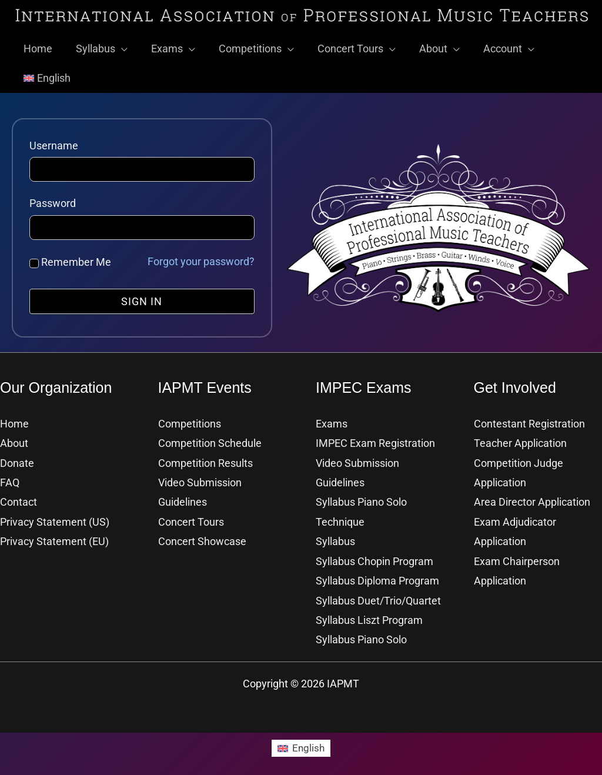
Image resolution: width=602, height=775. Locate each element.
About (14, 438)
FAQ (9, 478)
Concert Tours (191, 517)
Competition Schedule (210, 438)
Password (52, 198)
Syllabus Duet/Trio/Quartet (378, 596)
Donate (17, 458)
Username (53, 141)
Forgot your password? (201, 256)
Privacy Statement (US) (54, 517)
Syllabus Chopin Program (374, 556)
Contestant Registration (529, 419)
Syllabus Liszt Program (369, 615)
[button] (118, 44)
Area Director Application (532, 497)
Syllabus (335, 536)
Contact (18, 497)
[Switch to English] (301, 743)
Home (14, 419)
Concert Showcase (202, 536)
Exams (331, 419)
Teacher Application (520, 438)
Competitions (189, 419)
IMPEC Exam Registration (375, 438)
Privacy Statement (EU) (54, 536)
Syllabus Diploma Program (377, 576)
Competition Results (205, 458)
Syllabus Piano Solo (361, 635)
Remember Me (70, 257)
